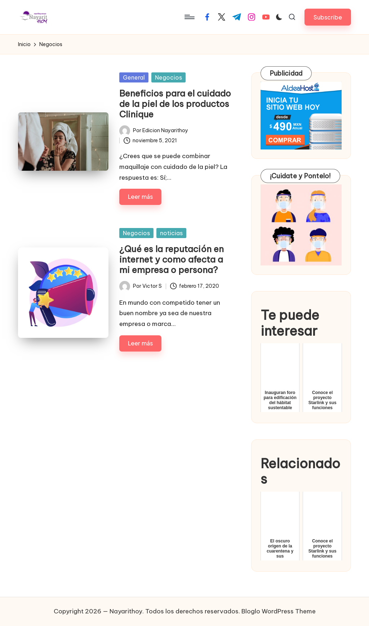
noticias (171, 233)
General (134, 77)
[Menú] (189, 16)
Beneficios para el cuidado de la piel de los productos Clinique (175, 104)
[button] (327, 17)
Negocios (168, 77)
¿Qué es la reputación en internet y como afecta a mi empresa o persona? (171, 259)
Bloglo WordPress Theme (278, 611)
